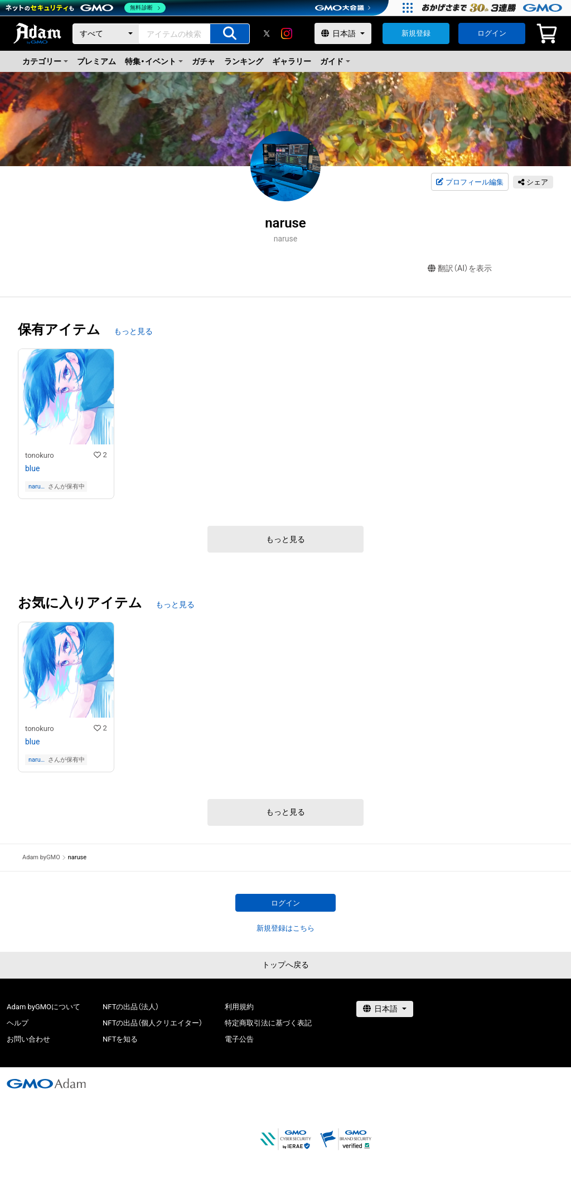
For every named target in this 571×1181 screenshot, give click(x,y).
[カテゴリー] (105, 33)
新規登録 (415, 33)
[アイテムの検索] (230, 33)
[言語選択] (342, 33)
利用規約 (239, 1007)
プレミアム (96, 61)
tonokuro (39, 455)
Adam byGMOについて (43, 1007)
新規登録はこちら (285, 928)
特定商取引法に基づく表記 (268, 1023)
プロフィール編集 (469, 182)
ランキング (243, 61)
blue (32, 468)
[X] (266, 33)
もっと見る (133, 331)
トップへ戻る (285, 964)
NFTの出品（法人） (131, 1007)
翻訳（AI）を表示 (460, 268)
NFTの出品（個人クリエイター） (152, 1023)
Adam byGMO (41, 857)
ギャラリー (291, 61)
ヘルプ (17, 1023)
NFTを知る (120, 1039)
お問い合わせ (28, 1039)
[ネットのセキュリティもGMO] (85, 8)
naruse (36, 486)
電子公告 (239, 1039)
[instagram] (286, 33)
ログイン (491, 33)
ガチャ (203, 61)
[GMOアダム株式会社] (46, 1083)
